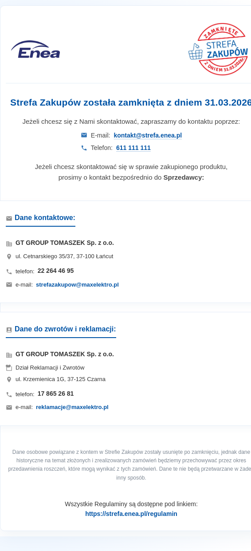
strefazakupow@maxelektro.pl (77, 284)
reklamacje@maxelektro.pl (72, 407)
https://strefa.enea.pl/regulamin (131, 513)
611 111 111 (133, 147)
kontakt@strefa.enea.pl (148, 135)
